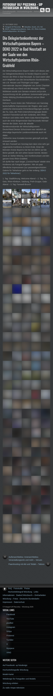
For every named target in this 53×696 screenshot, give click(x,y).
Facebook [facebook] (9, 614)
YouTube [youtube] (8, 619)
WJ (41, 27)
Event (34, 27)
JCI (38, 27)
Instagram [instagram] (9, 627)
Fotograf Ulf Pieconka (13, 27)
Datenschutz (19, 602)
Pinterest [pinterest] (8, 635)
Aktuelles (27, 27)
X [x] (5, 644)
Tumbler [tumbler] (8, 640)
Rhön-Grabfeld (40, 29)
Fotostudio (18, 588)
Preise (27, 588)
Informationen (9, 595)
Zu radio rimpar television (14, 688)
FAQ (10, 588)
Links (36, 592)
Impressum (7, 602)
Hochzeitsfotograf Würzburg (20, 592)
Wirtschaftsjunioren (10, 31)
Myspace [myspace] (8, 648)
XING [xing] (7, 652)
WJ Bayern (22, 31)
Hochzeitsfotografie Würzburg (15, 670)
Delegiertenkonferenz (18, 29)
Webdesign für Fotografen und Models (19, 679)
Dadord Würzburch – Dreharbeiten (31, 595)
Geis (28, 29)
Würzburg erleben (10, 683)
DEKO (7, 29)
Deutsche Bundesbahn (29, 599)
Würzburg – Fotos (10, 599)
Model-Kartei (8, 674)
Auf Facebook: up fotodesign (15, 665)
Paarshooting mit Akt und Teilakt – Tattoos (29, 564)
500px (7, 631)
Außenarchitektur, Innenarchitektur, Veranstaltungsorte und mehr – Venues (22, 558)
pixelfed (8, 623)
